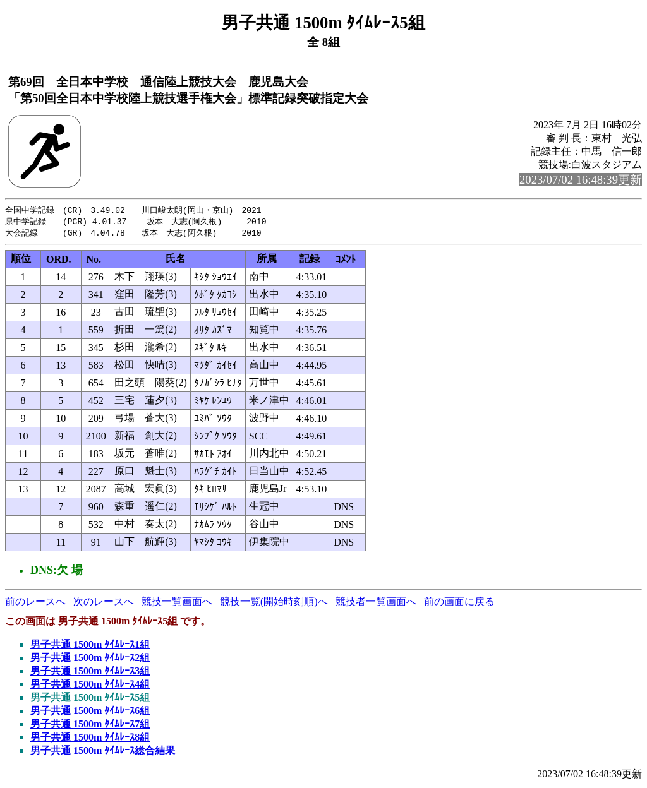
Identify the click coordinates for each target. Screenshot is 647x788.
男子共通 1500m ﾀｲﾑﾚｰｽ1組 (90, 646)
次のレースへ (103, 603)
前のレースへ (35, 603)
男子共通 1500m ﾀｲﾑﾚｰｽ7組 (90, 725)
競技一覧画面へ (177, 603)
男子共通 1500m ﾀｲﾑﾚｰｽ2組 (90, 659)
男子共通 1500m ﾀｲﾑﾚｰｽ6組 (90, 712)
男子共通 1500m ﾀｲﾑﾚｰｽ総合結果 (102, 752)
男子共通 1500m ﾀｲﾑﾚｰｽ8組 (90, 739)
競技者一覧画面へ (376, 603)
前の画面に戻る (459, 603)
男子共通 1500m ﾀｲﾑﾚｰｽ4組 (90, 686)
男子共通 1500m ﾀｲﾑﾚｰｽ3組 (90, 672)
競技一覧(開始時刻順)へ (274, 603)
